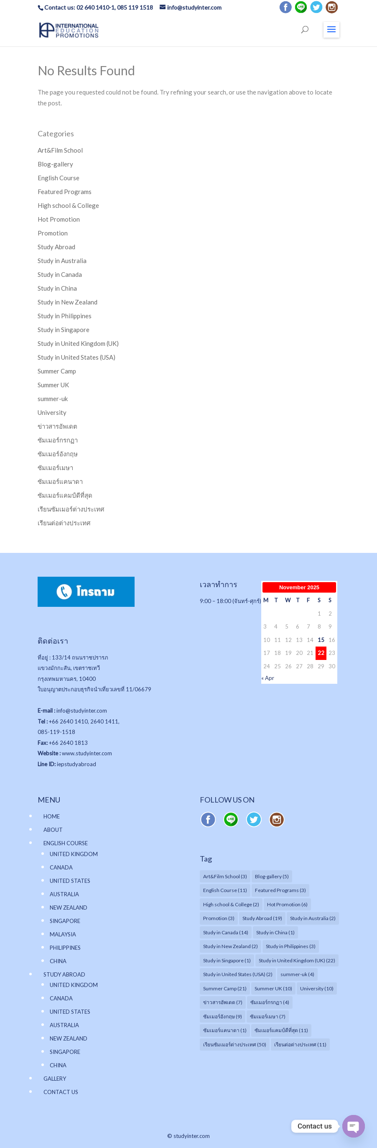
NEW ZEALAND (68, 907)
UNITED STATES (70, 880)
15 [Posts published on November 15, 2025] (321, 640)
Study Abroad (56, 247)
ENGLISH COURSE (65, 843)
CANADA (61, 867)
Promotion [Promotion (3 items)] (218, 918)
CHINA (58, 961)
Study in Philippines (65, 316)
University (52, 412)
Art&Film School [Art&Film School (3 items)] (225, 876)
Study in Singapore (63, 329)
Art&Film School (60, 150)
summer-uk (53, 398)
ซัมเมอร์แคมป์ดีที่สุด (65, 495)
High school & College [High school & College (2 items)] (231, 904)
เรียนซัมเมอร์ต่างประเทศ (71, 509)
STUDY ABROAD (64, 974)
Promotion (53, 233)
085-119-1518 (56, 732)
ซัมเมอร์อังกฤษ (58, 454)
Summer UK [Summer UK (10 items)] (273, 988)
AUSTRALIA (64, 894)
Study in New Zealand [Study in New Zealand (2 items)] (230, 946)
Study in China (57, 288)
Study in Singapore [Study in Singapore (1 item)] (227, 960)
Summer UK (53, 385)
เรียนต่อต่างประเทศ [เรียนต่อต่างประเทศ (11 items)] (300, 1044)
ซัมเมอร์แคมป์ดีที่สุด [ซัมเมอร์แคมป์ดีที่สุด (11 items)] (281, 1030)
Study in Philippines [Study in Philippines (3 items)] (291, 946)
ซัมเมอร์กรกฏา (58, 440)
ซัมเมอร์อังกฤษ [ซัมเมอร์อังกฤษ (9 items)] (222, 1016)
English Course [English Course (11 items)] (225, 890)
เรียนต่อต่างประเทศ (64, 523)
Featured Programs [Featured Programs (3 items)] (280, 890)
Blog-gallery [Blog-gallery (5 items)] (272, 876)
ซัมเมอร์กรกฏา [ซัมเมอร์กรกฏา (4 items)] (269, 1002)
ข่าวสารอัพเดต (57, 426)
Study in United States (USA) (76, 357)
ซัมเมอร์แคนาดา (60, 481)
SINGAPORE (65, 921)
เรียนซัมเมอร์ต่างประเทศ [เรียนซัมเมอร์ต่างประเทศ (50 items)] (234, 1044)
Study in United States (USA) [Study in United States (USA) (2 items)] (238, 974)
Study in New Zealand (67, 302)
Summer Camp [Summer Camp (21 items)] (225, 988)
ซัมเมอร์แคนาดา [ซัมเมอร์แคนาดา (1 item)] (225, 1030)
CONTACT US (60, 1092)
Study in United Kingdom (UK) (78, 343)
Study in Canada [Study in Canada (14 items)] (225, 932)
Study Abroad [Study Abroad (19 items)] (262, 918)
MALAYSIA (63, 934)
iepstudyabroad (76, 764)
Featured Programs (65, 191)
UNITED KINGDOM (74, 854)
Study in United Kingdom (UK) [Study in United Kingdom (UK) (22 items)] (297, 960)
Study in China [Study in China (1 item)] (275, 932)
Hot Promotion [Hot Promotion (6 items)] (287, 904)
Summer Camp (57, 371)
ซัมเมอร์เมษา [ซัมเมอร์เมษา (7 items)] (267, 1016)
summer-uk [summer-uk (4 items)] (297, 974)
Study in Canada (60, 274)
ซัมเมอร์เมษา (55, 467)
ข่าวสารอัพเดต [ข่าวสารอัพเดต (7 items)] (222, 1002)
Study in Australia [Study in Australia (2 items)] (313, 918)
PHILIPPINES (65, 947)
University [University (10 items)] (317, 988)
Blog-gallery (55, 164)
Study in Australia (62, 260)
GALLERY (54, 1078)
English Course (58, 178)
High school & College (68, 205)
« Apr (267, 678)
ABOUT (53, 829)
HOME (51, 816)
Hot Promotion (59, 219)
